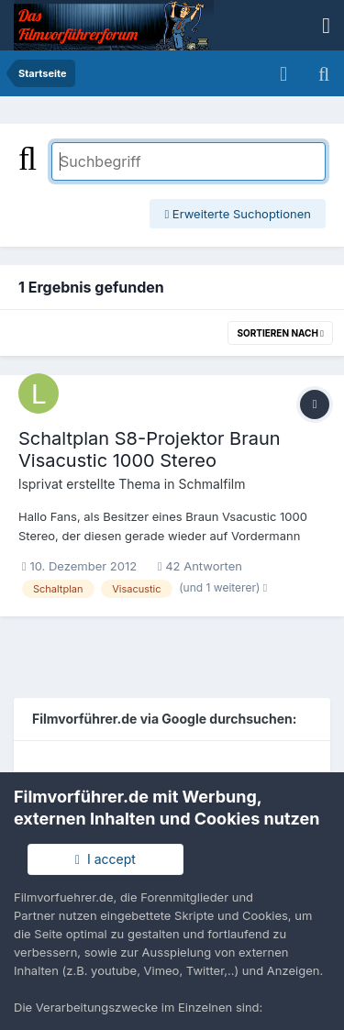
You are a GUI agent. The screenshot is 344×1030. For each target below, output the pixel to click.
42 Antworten (200, 566)
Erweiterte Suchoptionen (237, 213)
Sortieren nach (280, 332)
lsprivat (40, 484)
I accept (105, 859)
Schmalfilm (211, 484)
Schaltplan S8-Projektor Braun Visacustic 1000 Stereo (149, 449)
